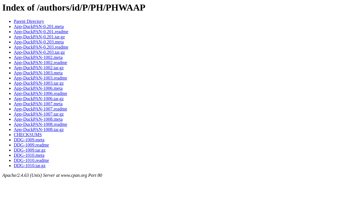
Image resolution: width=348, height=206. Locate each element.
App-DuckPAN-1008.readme (40, 124)
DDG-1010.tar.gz (30, 165)
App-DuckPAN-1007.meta (38, 103)
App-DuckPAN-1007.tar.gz (39, 114)
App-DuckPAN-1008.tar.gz (39, 129)
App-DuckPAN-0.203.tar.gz (39, 52)
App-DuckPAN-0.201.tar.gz (39, 36)
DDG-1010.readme (31, 160)
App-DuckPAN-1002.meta (38, 57)
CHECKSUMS (28, 134)
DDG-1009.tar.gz (30, 150)
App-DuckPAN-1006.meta (38, 88)
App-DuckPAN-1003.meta (38, 72)
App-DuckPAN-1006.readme (40, 93)
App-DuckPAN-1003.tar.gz (39, 83)
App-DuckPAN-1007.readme (40, 108)
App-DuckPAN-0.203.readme (41, 47)
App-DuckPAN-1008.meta (38, 119)
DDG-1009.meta (29, 139)
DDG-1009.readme (31, 144)
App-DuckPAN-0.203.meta (39, 41)
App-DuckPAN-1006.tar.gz (39, 98)
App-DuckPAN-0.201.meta (39, 26)
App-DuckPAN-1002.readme (40, 62)
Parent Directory (29, 21)
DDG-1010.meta (29, 155)
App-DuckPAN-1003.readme (40, 78)
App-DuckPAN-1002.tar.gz (39, 67)
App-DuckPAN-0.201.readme (41, 31)
